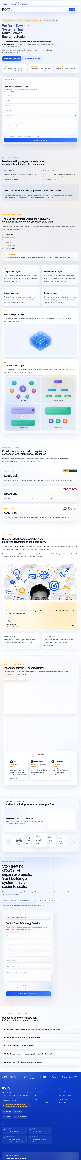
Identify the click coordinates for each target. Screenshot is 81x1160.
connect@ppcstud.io (12, 1131)
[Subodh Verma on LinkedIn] (72, 627)
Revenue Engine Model (41, 1103)
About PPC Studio (64, 1103)
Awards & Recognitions (65, 1099)
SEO (36, 1095)
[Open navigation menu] (77, 9)
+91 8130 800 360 (37, 1131)
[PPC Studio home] (35, 9)
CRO (36, 1099)
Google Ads (38, 1092)
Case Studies (62, 1092)
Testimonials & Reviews (65, 1095)
